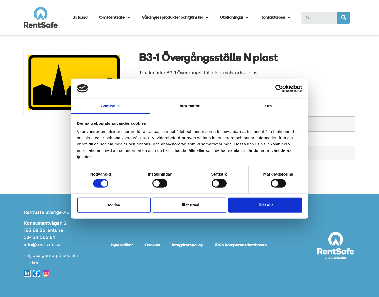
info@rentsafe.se (42, 244)
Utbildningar (234, 17)
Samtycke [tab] (110, 106)
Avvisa (114, 205)
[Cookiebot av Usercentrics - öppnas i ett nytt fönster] (279, 88)
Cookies (152, 245)
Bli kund (79, 18)
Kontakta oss (275, 17)
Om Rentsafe (114, 17)
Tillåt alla (265, 205)
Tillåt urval (190, 205)
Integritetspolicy (187, 245)
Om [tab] (268, 106)
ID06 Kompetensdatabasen (241, 245)
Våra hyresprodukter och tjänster (175, 17)
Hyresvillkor (122, 245)
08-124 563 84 (39, 237)
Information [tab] (189, 106)
